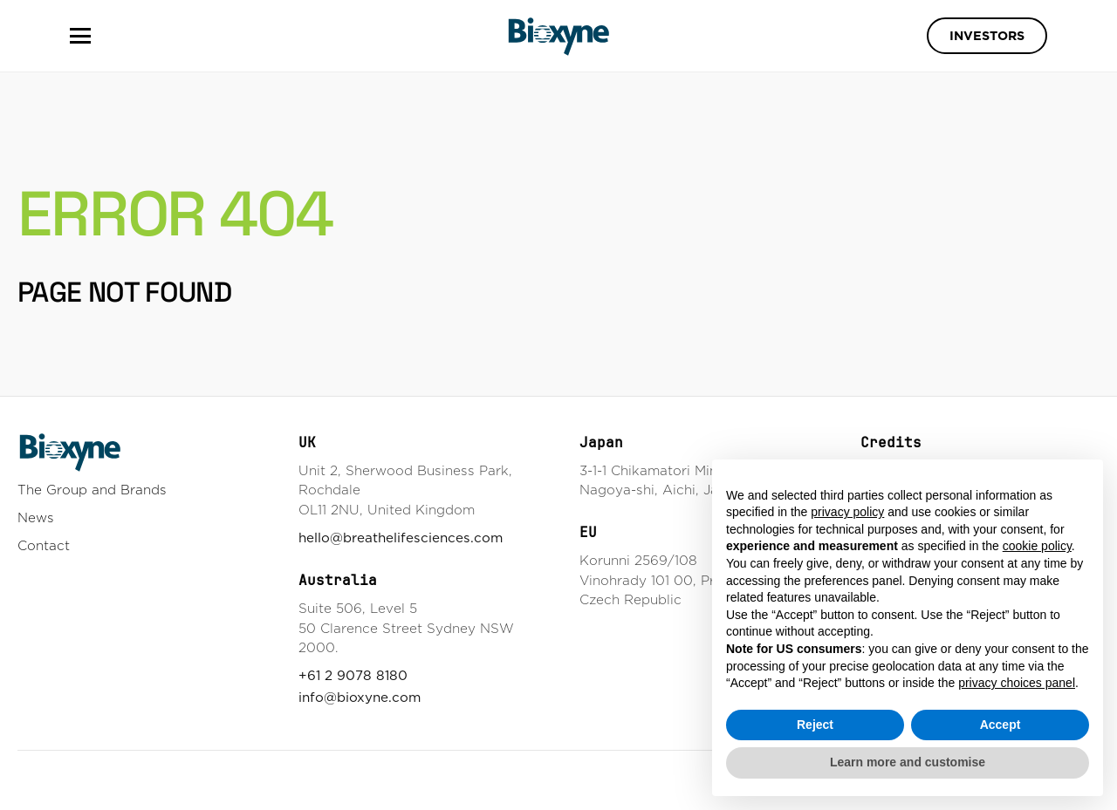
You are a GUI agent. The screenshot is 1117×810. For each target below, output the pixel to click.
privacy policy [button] (847, 512)
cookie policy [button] (1037, 546)
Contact (43, 545)
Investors (986, 35)
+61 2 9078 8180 (353, 675)
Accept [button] (1000, 725)
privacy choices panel (1016, 683)
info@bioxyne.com (359, 697)
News (35, 517)
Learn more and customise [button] (907, 762)
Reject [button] (815, 725)
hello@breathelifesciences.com (400, 537)
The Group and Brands (92, 489)
